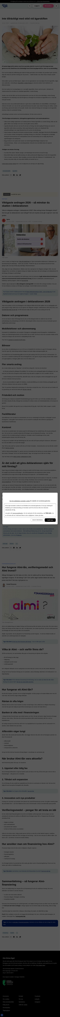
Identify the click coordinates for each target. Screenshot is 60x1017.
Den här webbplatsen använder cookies (20, 501)
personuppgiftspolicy (18, 513)
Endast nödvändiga (37, 520)
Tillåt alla (50, 520)
